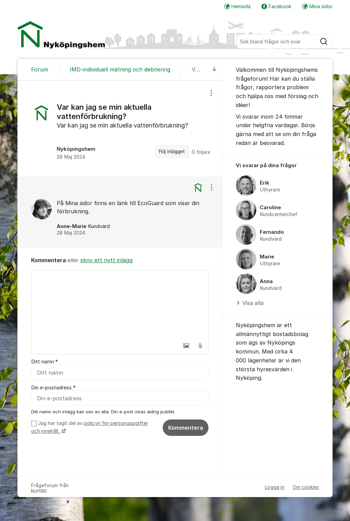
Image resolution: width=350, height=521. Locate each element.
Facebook (276, 6)
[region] (119, 128)
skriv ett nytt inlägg (106, 260)
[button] (185, 345)
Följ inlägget (172, 151)
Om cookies (306, 487)
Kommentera (185, 427)
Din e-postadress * (53, 388)
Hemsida (237, 6)
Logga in (274, 487)
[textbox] (119, 304)
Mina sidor (317, 6)
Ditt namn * (44, 362)
